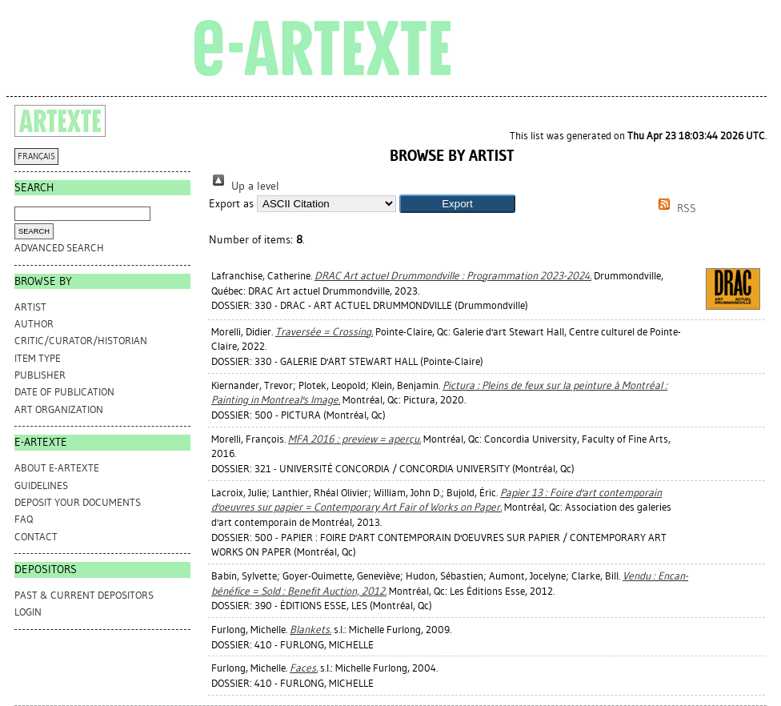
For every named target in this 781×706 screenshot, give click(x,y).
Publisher (40, 375)
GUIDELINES (41, 485)
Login (28, 612)
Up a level (244, 186)
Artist (30, 307)
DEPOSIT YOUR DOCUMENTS (77, 502)
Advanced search (59, 248)
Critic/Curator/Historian (80, 341)
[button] (457, 204)
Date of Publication (64, 392)
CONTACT (36, 537)
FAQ (23, 519)
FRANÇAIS (36, 156)
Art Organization (58, 409)
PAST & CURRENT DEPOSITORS (84, 595)
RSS (674, 208)
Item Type (37, 358)
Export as (231, 204)
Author (34, 324)
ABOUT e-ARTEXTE (56, 468)
